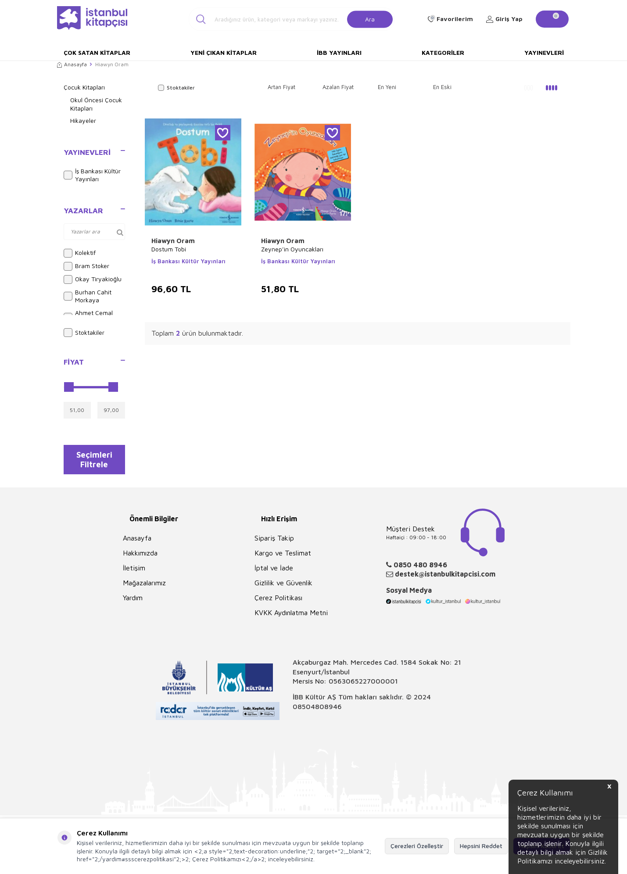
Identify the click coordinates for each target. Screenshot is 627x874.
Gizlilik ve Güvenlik (283, 587)
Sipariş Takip (274, 543)
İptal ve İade (273, 573)
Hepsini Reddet (481, 845)
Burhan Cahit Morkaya (87, 296)
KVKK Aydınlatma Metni (291, 617)
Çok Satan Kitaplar (97, 52)
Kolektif (80, 253)
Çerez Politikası (278, 602)
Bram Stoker (86, 266)
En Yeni (387, 86)
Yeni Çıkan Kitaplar (223, 52)
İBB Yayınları (339, 52)
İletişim (134, 573)
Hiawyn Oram (173, 240)
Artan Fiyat (281, 86)
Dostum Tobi (168, 249)
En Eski (442, 86)
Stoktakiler (84, 332)
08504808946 (317, 711)
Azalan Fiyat (338, 86)
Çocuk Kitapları (84, 87)
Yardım (133, 602)
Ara (370, 18)
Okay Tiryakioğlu (93, 279)
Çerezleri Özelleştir (417, 845)
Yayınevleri (544, 52)
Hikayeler (83, 120)
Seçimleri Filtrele (94, 461)
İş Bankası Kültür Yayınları (92, 175)
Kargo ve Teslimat (282, 558)
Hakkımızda (140, 558)
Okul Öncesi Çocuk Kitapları (96, 104)
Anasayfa (72, 64)
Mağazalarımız (144, 587)
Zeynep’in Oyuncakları (292, 249)
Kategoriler (443, 52)
